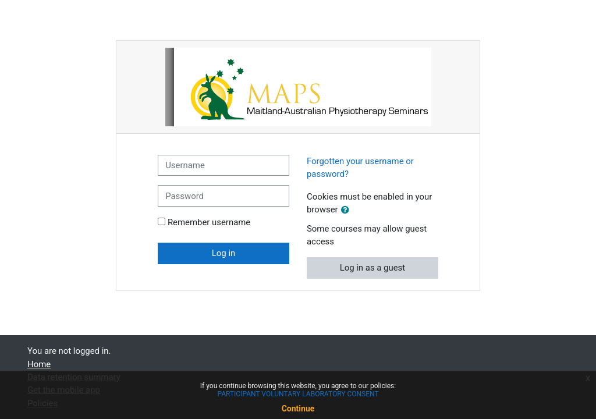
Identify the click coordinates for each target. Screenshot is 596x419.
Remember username (209, 222)
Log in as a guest (373, 267)
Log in (223, 253)
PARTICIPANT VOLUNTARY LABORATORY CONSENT (297, 394)
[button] (347, 210)
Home (39, 364)
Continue (298, 408)
